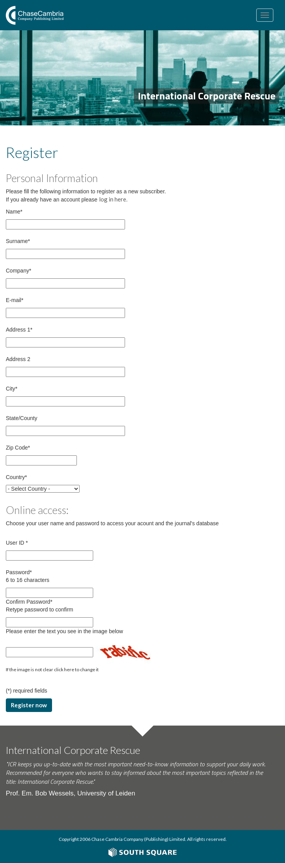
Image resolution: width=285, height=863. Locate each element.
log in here (112, 199)
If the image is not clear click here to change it (52, 669)
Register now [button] (29, 705)
